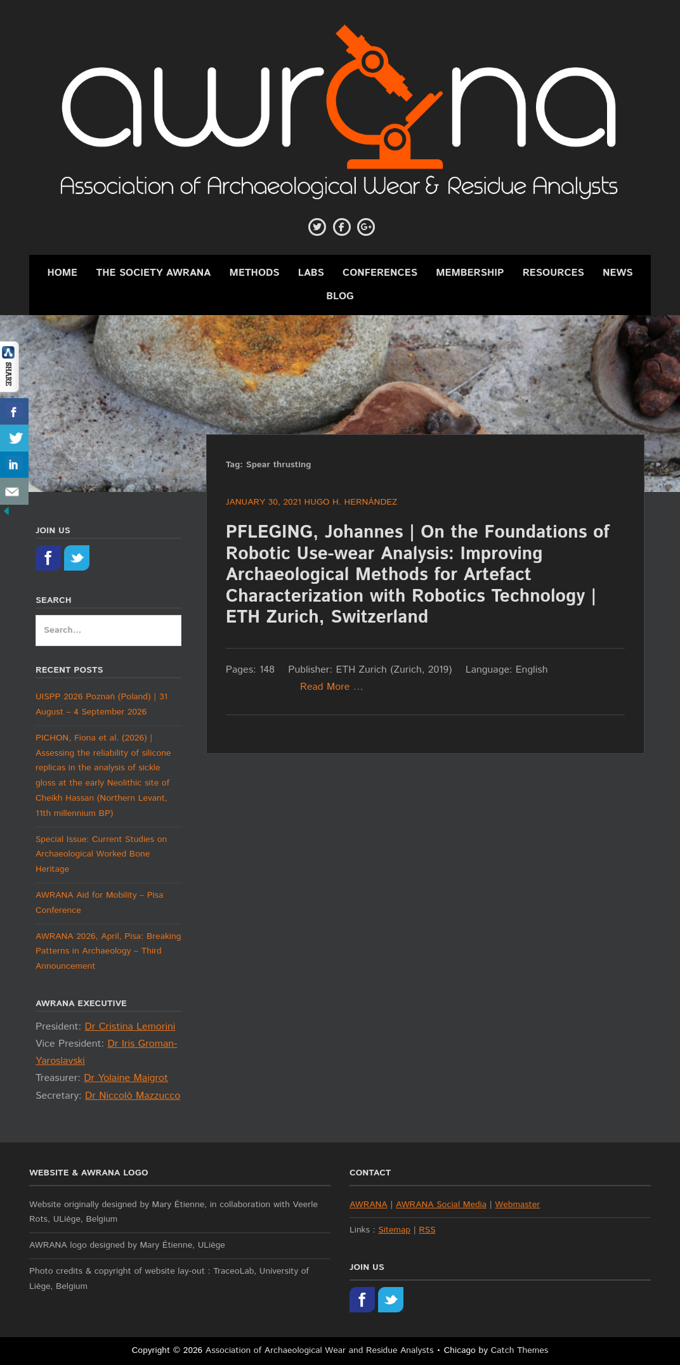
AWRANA (369, 1204)
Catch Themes (520, 1350)
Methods (255, 273)
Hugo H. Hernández (351, 502)
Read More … (331, 687)
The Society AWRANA (153, 273)
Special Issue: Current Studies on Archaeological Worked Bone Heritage (101, 854)
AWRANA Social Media (441, 1204)
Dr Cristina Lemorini (129, 1026)
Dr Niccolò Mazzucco (132, 1096)
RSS (427, 1230)
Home (62, 273)
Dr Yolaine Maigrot (126, 1078)
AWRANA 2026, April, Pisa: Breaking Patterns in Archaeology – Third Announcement (108, 951)
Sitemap (394, 1230)
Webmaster (517, 1204)
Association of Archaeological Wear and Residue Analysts (320, 1350)
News (618, 273)
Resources (553, 273)
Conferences (380, 273)
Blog (340, 296)
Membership (470, 273)
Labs (311, 273)
